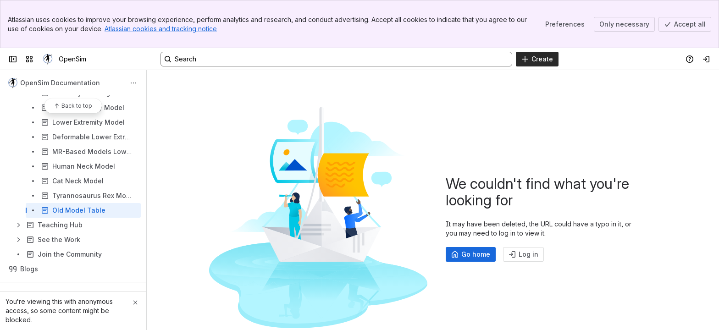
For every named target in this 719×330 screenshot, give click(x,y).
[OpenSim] (47, 59)
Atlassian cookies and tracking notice (161, 29)
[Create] (537, 59)
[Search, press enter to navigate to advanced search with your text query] (336, 59)
